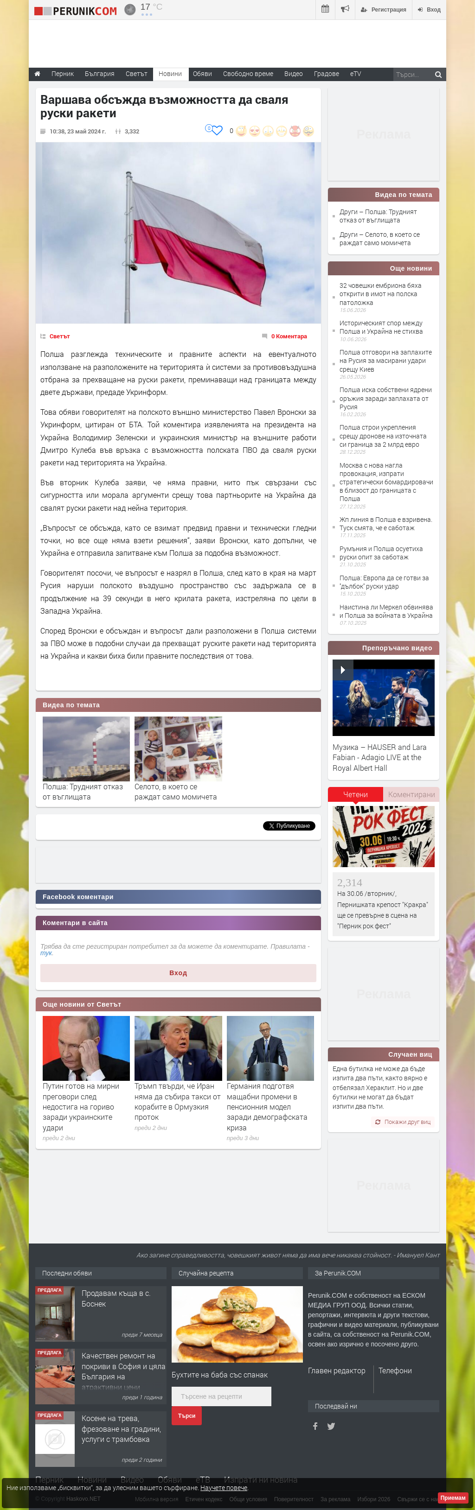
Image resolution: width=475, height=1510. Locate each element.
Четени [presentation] (355, 794)
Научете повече (223, 1487)
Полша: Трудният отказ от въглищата (83, 791)
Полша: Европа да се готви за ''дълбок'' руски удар (384, 581)
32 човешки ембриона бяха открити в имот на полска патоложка (381, 293)
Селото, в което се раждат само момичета (176, 791)
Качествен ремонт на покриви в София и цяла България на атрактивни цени (124, 1371)
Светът (60, 336)
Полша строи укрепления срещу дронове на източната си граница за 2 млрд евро (383, 435)
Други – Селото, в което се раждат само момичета (380, 238)
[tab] (356, 797)
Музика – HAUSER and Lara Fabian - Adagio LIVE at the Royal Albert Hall (380, 757)
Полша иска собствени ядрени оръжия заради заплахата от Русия (386, 398)
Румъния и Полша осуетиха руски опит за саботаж (381, 552)
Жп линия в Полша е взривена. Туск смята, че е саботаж (386, 523)
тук (46, 953)
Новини (170, 73)
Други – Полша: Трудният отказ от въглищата (378, 215)
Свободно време (248, 73)
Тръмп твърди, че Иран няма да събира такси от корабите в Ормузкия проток (178, 1101)
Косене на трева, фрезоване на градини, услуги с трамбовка (121, 1428)
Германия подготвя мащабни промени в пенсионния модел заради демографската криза (267, 1106)
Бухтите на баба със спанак (220, 1374)
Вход (178, 973)
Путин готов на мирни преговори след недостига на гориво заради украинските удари (81, 1106)
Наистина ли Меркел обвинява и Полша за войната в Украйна (386, 611)
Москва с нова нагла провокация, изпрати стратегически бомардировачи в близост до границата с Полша (386, 482)
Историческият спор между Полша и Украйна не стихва (381, 327)
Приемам (453, 1498)
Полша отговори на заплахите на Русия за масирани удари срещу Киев (386, 360)
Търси (186, 1416)
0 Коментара (289, 336)
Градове (326, 73)
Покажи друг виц (402, 1121)
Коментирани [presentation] (411, 794)
